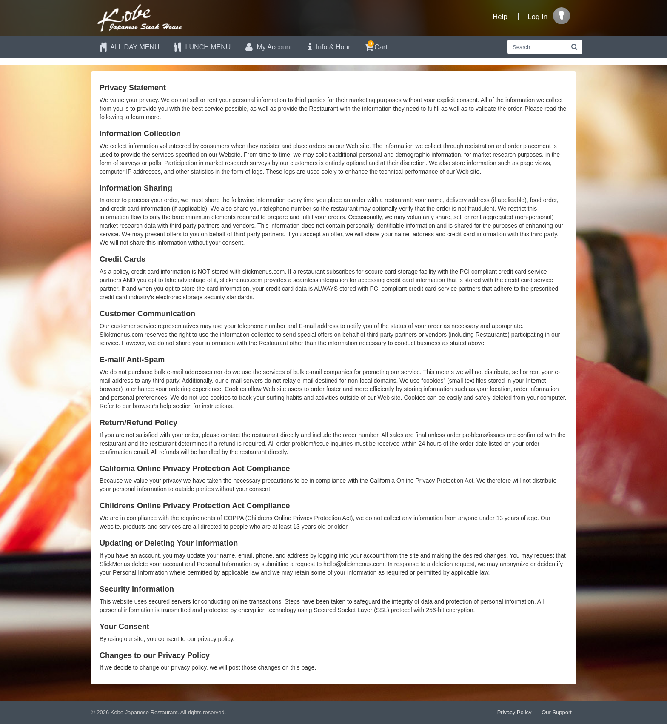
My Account (267, 47)
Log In (537, 17)
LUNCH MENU (201, 47)
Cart (375, 46)
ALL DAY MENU (128, 47)
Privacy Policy (514, 712)
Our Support (557, 712)
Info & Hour (328, 47)
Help (500, 17)
